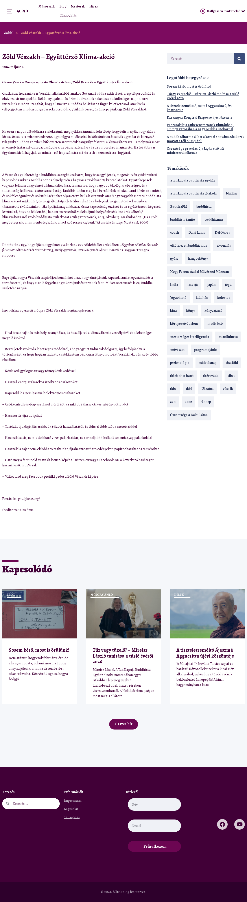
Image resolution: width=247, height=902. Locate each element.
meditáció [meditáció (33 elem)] (215, 323)
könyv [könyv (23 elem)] (190, 310)
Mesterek (78, 6)
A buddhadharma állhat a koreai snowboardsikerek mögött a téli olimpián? (205, 138)
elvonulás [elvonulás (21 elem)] (224, 245)
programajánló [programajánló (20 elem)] (205, 349)
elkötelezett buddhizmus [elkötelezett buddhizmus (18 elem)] (188, 245)
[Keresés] (239, 58)
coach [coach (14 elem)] (174, 232)
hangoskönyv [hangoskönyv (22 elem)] (198, 258)
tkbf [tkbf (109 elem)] (189, 388)
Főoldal (7, 33)
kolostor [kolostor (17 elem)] (223, 297)
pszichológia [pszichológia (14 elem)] (179, 362)
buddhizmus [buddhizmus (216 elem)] (214, 219)
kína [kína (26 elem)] (173, 310)
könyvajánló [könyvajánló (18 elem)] (214, 310)
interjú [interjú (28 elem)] (193, 284)
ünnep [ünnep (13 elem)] (206, 401)
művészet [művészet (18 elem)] (177, 349)
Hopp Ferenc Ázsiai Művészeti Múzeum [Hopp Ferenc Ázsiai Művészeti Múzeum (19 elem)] (199, 271)
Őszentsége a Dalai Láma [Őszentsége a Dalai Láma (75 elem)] (189, 414)
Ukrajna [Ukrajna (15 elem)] (207, 388)
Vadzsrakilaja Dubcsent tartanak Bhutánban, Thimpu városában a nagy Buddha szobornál (200, 127)
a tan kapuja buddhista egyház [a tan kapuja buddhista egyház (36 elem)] (192, 180)
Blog (62, 6)
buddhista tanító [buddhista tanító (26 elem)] (182, 219)
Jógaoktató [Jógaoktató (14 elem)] (178, 297)
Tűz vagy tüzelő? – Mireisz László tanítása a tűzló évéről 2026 (203, 96)
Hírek (93, 6)
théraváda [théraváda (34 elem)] (210, 375)
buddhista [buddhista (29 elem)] (204, 206)
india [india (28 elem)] (174, 284)
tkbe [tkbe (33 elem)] (173, 388)
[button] (148, 67)
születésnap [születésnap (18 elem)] (207, 362)
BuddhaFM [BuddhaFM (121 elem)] (178, 206)
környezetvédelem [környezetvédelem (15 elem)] (184, 323)
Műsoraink (47, 6)
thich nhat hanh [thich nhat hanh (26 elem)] (182, 375)
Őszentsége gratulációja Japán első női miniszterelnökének (195, 150)
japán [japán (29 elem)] (211, 284)
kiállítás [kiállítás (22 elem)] (202, 297)
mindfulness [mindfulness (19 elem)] (228, 336)
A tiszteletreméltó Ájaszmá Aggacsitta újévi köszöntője (199, 107)
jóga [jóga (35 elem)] (228, 284)
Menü (22, 11)
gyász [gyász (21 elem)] (174, 258)
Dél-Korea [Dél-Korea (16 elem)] (222, 232)
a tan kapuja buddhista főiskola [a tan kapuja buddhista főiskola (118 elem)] (193, 193)
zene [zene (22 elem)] (188, 401)
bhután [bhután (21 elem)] (231, 193)
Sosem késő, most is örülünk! (189, 86)
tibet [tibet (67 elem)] (231, 375)
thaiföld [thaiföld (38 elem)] (232, 362)
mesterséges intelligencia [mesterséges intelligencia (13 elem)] (189, 336)
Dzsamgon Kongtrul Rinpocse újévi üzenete (199, 117)
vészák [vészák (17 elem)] (228, 388)
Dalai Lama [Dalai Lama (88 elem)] (196, 232)
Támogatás (68, 15)
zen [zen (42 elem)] (172, 401)
